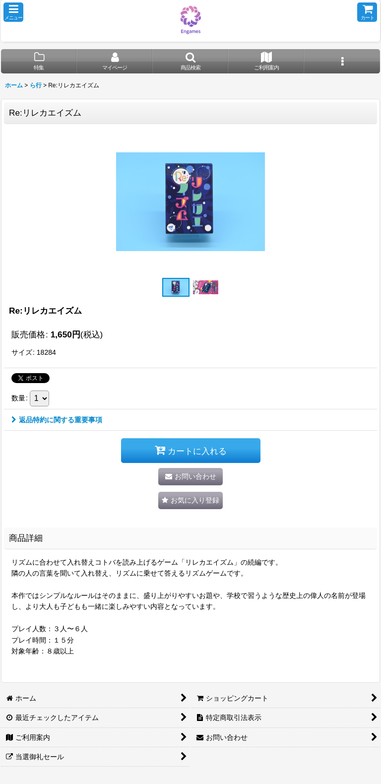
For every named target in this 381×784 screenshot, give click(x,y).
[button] (13, 12)
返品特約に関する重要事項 (56, 420)
